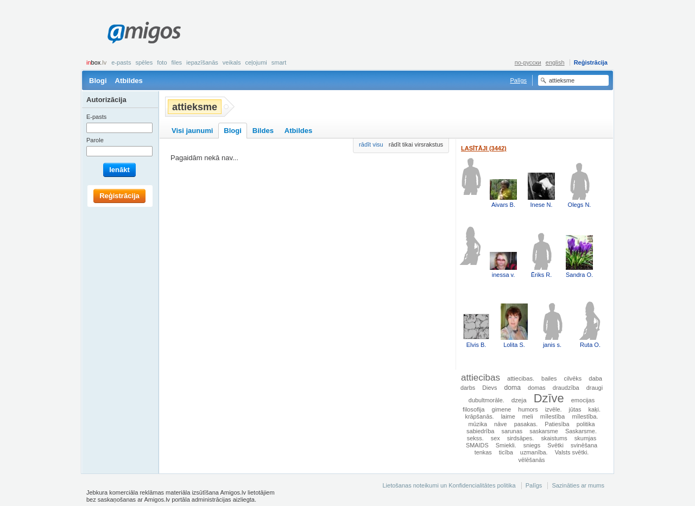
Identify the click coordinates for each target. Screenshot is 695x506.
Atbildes (129, 81)
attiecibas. (520, 378)
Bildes (263, 130)
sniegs (531, 445)
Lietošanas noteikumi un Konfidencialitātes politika (448, 485)
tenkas (483, 452)
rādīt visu (371, 144)
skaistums (554, 438)
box (96, 62)
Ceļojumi (256, 62)
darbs (467, 387)
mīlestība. (585, 416)
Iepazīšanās (202, 62)
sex (495, 438)
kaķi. (595, 409)
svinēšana (584, 445)
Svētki (555, 445)
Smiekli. (506, 445)
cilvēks (573, 378)
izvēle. (553, 409)
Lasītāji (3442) (484, 148)
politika (586, 424)
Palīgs (518, 80)
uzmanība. (534, 452)
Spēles (144, 62)
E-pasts (121, 62)
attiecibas (480, 377)
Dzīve (549, 398)
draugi (594, 387)
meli (527, 416)
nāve (500, 424)
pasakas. (526, 424)
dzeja (519, 399)
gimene (501, 409)
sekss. (475, 438)
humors (528, 409)
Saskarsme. (581, 431)
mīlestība (552, 416)
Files (177, 62)
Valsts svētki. (572, 452)
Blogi (98, 81)
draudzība (566, 387)
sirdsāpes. (520, 438)
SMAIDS (477, 445)
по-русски (528, 62)
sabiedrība (480, 431)
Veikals (232, 62)
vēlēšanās (532, 460)
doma (512, 387)
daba (595, 378)
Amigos (144, 32)
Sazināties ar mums (578, 485)
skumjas (585, 438)
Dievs (489, 387)
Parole (95, 140)
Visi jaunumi (192, 130)
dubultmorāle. (486, 400)
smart (279, 62)
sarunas (511, 431)
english (555, 62)
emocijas (583, 400)
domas (537, 387)
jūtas (575, 409)
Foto (162, 62)
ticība (506, 452)
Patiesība (557, 424)
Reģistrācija (591, 62)
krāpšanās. (479, 416)
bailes (549, 378)
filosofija (474, 409)
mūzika (477, 424)
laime (508, 416)
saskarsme (543, 431)
